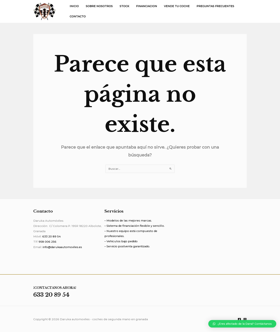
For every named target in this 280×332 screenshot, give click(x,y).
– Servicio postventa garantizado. (128, 247)
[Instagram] (245, 319)
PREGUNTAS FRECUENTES (206, 6)
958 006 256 (48, 242)
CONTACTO (77, 16)
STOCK (120, 6)
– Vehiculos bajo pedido (121, 242)
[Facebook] (239, 319)
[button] (242, 324)
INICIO (73, 6)
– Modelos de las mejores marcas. (129, 221)
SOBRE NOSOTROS (96, 6)
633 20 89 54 (51, 236)
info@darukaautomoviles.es (63, 247)
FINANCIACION (140, 6)
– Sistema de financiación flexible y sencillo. (135, 226)
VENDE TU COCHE (169, 6)
